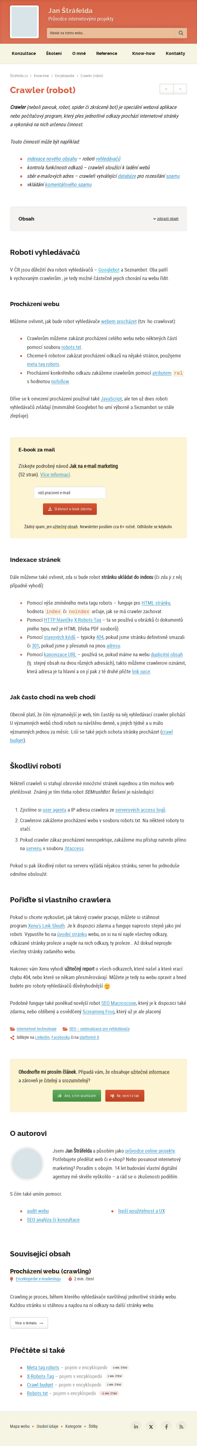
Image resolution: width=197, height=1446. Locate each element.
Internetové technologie (37, 1029)
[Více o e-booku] (151, 482)
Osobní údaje (47, 1426)
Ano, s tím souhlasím (80, 1095)
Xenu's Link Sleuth (46, 925)
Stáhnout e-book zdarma (73, 509)
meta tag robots (43, 363)
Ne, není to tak (128, 1095)
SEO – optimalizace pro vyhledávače (99, 1029)
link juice (141, 671)
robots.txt (71, 346)
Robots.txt (37, 1393)
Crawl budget (40, 1384)
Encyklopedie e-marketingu (38, 1279)
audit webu (38, 1210)
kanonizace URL (60, 654)
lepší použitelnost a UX (141, 1210)
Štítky (93, 1426)
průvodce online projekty (150, 1150)
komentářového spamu (68, 184)
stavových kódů (59, 636)
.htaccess (74, 848)
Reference (106, 53)
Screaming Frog (98, 1011)
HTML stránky (156, 602)
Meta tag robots (43, 1367)
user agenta (54, 809)
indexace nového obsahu (52, 158)
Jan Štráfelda (70, 11)
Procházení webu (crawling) (50, 1271)
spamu (172, 175)
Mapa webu (20, 1426)
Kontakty (175, 53)
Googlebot (109, 269)
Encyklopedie (64, 75)
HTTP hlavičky (58, 619)
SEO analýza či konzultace (53, 1219)
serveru (33, 848)
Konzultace (24, 53)
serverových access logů (140, 809)
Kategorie (74, 1426)
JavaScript (111, 398)
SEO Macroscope (118, 1002)
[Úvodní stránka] (19, 75)
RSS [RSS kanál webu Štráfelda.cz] (181, 1427)
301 (35, 645)
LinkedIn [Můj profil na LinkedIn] (136, 1427)
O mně (79, 53)
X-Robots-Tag (87, 619)
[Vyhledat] (181, 33)
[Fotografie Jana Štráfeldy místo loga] (24, 21)
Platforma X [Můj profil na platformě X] (151, 1427)
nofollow (60, 381)
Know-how (41, 75)
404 (99, 636)
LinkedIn (42, 1037)
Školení (54, 53)
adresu (113, 645)
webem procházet (119, 321)
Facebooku (60, 1037)
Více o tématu (26, 1323)
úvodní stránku (72, 934)
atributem (162, 372)
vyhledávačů (108, 158)
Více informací (55, 474)
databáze (127, 175)
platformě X (89, 1037)
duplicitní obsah (167, 654)
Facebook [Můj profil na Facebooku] (166, 1427)
